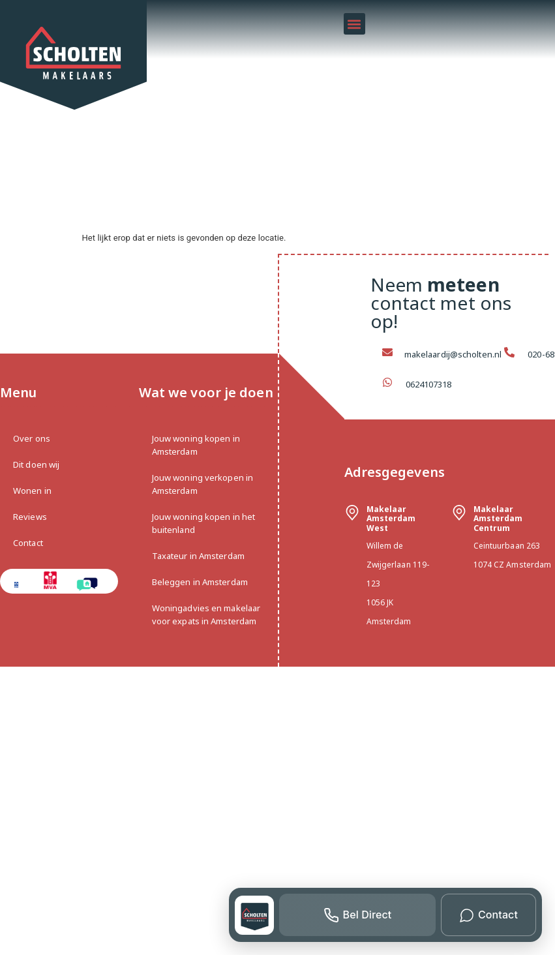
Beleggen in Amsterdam (200, 582)
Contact (28, 543)
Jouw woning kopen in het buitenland (203, 523)
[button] (354, 24)
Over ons (31, 438)
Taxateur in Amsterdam (198, 556)
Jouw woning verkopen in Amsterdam (202, 484)
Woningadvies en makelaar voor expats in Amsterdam (206, 614)
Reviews (30, 517)
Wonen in (32, 490)
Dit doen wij (36, 464)
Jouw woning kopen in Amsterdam (196, 444)
